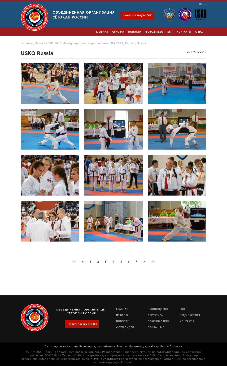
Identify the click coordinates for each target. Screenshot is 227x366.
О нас (200, 31)
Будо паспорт (190, 315)
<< (74, 261)
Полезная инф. (159, 321)
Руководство (158, 309)
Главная (102, 31)
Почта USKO (156, 327)
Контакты (184, 31)
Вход (202, 4)
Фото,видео (154, 31)
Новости (134, 31)
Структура (155, 315)
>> (153, 261)
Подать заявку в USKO (137, 15)
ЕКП (170, 31)
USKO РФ (118, 31)
